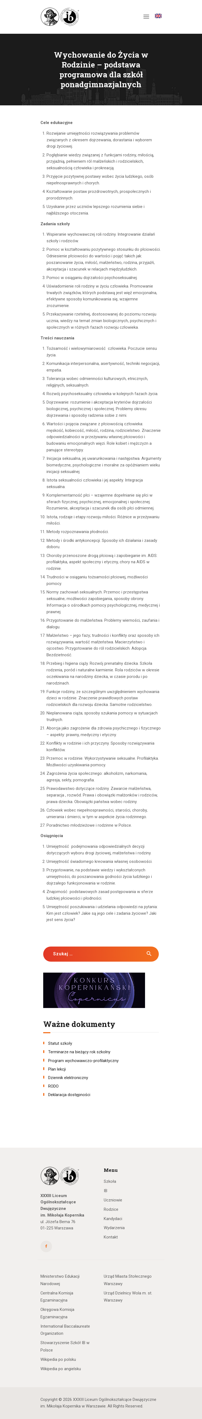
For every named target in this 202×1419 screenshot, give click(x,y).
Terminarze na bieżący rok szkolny (79, 1051)
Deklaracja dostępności (69, 1094)
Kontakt (111, 1237)
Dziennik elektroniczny (68, 1077)
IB (105, 1190)
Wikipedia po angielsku (60, 1368)
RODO (53, 1086)
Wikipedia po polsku (58, 1359)
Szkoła (110, 1181)
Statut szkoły (60, 1043)
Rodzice (111, 1209)
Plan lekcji (57, 1069)
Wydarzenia (114, 1227)
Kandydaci (113, 1218)
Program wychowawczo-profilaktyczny (83, 1060)
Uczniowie (113, 1200)
